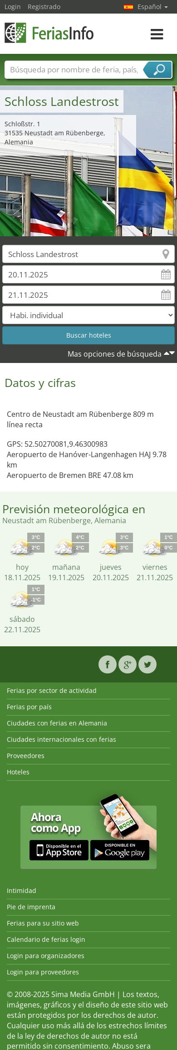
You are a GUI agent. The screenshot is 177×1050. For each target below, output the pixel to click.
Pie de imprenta (31, 906)
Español (153, 6)
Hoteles (18, 772)
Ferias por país (29, 706)
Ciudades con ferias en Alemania (57, 723)
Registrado (44, 6)
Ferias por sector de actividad (52, 690)
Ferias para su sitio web (43, 923)
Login (13, 6)
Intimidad (21, 890)
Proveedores (25, 755)
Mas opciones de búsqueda (115, 354)
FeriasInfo (50, 33)
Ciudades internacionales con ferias (61, 739)
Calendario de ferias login (46, 939)
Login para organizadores (45, 955)
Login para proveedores (43, 972)
